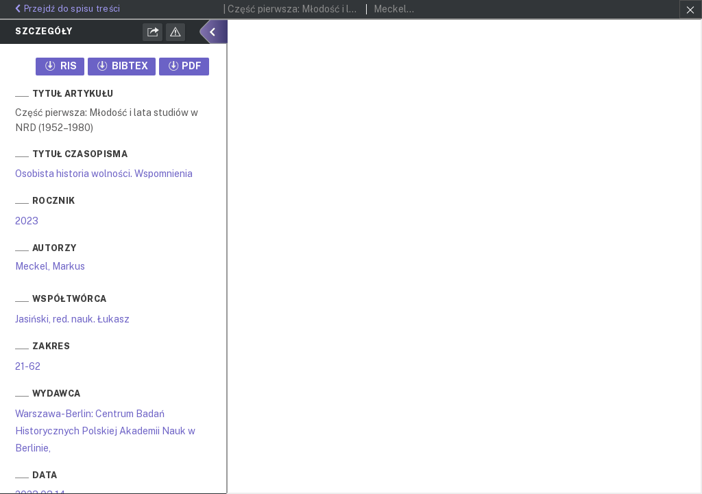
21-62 (27, 366)
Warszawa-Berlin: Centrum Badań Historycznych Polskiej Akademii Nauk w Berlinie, (105, 431)
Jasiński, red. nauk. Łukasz (72, 319)
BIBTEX (122, 65)
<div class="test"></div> (464, 256)
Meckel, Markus (50, 266)
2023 (26, 220)
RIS (60, 65)
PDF (184, 65)
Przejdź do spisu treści (66, 8)
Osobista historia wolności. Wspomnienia (104, 173)
